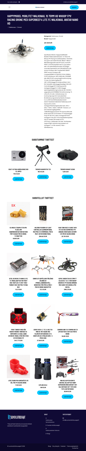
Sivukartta (75, 448)
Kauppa (74, 7)
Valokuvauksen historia (52, 430)
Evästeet (63, 446)
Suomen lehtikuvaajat (53, 425)
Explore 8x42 (43, 385)
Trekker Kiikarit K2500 (67, 169)
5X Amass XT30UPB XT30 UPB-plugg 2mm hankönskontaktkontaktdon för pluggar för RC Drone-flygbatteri (18, 232)
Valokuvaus (12, 27)
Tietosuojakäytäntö (72, 446)
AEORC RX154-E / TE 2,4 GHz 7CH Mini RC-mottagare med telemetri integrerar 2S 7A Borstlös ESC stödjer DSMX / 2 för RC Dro (43, 334)
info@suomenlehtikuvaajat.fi (70, 2)
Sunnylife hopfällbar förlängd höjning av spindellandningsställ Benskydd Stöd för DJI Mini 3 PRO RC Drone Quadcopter (43, 283)
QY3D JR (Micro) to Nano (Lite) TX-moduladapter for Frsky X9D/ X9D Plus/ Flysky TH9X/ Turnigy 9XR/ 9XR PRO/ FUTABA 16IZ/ (18, 283)
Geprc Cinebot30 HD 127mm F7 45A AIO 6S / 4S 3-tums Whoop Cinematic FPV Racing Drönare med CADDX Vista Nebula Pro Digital (67, 283)
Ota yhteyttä (55, 446)
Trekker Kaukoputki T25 (43, 169)
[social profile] (19, 2)
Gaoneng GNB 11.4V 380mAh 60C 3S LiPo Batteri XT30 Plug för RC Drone (67, 332)
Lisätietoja (50, 48)
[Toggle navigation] (9, 7)
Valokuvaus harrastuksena (50, 421)
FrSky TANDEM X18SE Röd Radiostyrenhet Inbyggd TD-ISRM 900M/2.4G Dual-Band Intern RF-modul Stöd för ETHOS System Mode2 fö (18, 334)
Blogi (48, 433)
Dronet (19, 27)
